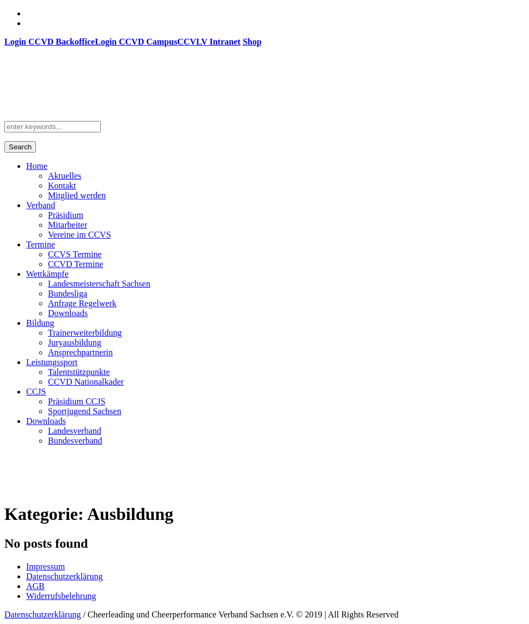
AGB (35, 586)
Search (20, 147)
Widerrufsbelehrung (61, 596)
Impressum (45, 566)
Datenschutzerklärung (64, 576)
